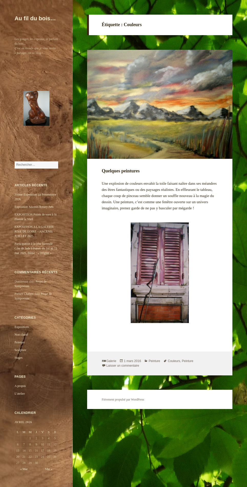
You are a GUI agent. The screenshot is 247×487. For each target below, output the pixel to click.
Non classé (21, 334)
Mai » (48, 469)
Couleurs (174, 361)
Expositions (22, 327)
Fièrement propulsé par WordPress (123, 399)
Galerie (111, 361)
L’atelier (20, 393)
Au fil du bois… (35, 18)
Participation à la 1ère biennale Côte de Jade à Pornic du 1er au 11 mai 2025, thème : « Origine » (36, 248)
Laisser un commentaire (122, 365)
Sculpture (20, 350)
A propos (20, 386)
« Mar (24, 469)
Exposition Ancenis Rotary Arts (34, 207)
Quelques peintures (121, 170)
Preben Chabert (24, 294)
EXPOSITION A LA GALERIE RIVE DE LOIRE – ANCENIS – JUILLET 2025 (35, 231)
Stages (19, 357)
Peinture (20, 342)
